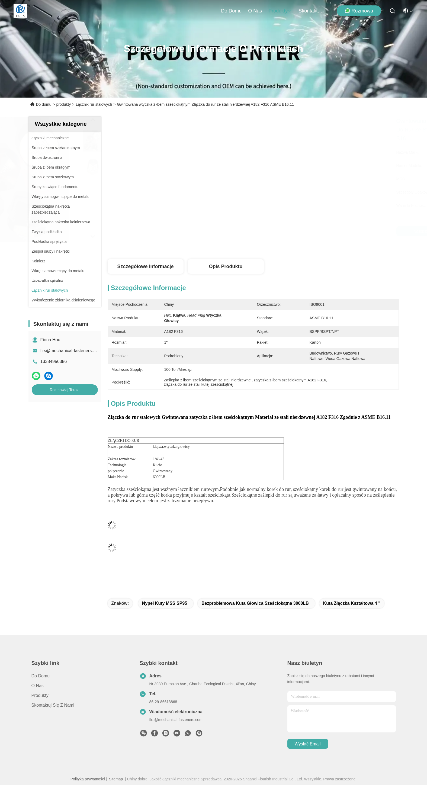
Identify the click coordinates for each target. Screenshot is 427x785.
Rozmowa (359, 11)
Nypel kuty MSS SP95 (164, 603)
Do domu (231, 11)
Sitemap (116, 779)
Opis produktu (225, 266)
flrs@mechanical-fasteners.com (70, 350)
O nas (255, 11)
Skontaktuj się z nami (311, 11)
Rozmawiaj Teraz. (64, 390)
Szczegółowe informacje (145, 266)
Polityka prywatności (87, 779)
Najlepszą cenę (305, 231)
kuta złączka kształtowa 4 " (351, 603)
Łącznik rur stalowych (94, 104)
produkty (280, 11)
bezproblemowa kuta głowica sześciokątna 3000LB (255, 603)
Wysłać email (308, 744)
